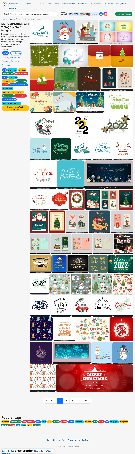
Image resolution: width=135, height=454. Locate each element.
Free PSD (12, 8)
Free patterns (121, 4)
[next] (87, 401)
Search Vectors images (13, 14)
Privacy (71, 440)
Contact (85, 440)
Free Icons (82, 4)
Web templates (68, 4)
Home (4, 19)
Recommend (15, 57)
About (77, 440)
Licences (56, 440)
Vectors (12, 19)
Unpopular (6, 65)
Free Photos (27, 4)
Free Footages (53, 4)
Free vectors (14, 4)
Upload (63, 14)
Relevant (6, 61)
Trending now (16, 53)
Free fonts (40, 4)
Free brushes (95, 4)
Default (5, 53)
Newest (5, 57)
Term (64, 440)
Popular (15, 61)
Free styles (108, 4)
